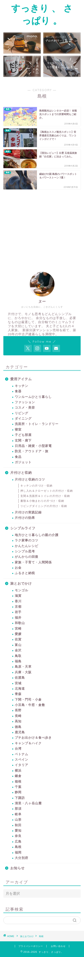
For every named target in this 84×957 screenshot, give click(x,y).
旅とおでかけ (21, 583)
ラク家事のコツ (26, 540)
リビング (21, 413)
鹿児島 (20, 732)
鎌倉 (18, 776)
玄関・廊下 (23, 440)
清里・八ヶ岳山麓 (28, 803)
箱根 (18, 781)
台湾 (18, 748)
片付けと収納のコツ (30, 479)
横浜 (18, 770)
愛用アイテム (21, 379)
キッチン (21, 386)
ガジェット (23, 462)
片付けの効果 (25, 517)
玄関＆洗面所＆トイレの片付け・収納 (45, 496)
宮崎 (18, 628)
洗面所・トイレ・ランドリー (36, 424)
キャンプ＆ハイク (28, 743)
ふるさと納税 (25, 573)
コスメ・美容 (25, 407)
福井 (18, 617)
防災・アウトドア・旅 (31, 451)
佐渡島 (20, 677)
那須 (18, 808)
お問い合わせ (58, 946)
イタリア (21, 765)
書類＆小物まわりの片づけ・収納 (42, 500)
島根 (18, 847)
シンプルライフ (22, 528)
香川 (18, 601)
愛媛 (18, 634)
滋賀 (18, 595)
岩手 (18, 612)
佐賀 (18, 639)
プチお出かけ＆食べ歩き (33, 737)
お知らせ (17, 868)
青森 (18, 694)
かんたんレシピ (26, 546)
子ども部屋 (23, 435)
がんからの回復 (26, 556)
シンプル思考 (25, 551)
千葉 (18, 787)
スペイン (21, 759)
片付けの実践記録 (28, 512)
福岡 (18, 852)
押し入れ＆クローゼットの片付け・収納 (46, 490)
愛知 (18, 830)
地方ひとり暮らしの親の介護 (36, 535)
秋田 (18, 825)
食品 (18, 457)
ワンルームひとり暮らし (33, 397)
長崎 (18, 716)
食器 (18, 391)
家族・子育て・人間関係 (33, 562)
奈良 (18, 836)
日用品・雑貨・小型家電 (33, 446)
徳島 (18, 727)
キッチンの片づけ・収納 (36, 485)
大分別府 (21, 858)
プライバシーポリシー (30, 946)
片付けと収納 (21, 472)
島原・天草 (23, 666)
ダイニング (23, 418)
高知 (18, 721)
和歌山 (20, 623)
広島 (18, 841)
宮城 (18, 683)
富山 (18, 645)
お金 (18, 567)
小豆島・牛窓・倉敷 (30, 705)
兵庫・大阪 (23, 672)
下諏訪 (20, 798)
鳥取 (18, 656)
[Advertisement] (41, 226)
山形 (18, 819)
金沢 (18, 650)
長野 (18, 710)
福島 (18, 661)
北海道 (20, 688)
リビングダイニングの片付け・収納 (43, 506)
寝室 (18, 429)
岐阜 (18, 814)
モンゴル (21, 590)
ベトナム (21, 754)
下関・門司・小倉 (28, 699)
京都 (18, 606)
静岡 (18, 792)
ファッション (25, 402)
